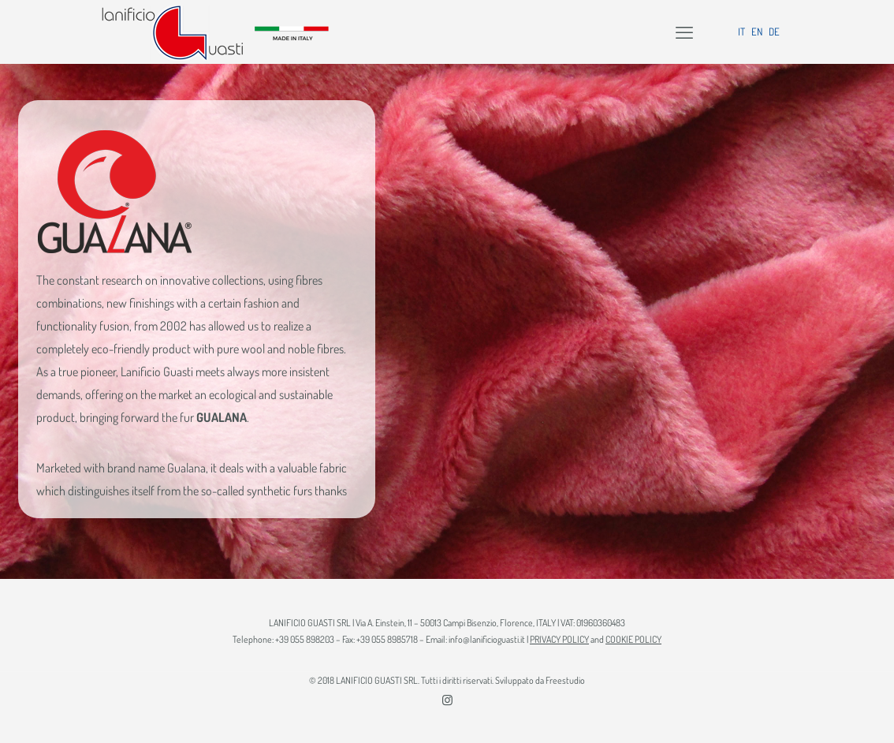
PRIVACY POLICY (559, 639)
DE (774, 31)
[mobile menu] (684, 31)
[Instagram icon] (447, 700)
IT (741, 31)
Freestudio (565, 680)
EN (756, 31)
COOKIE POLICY (633, 639)
